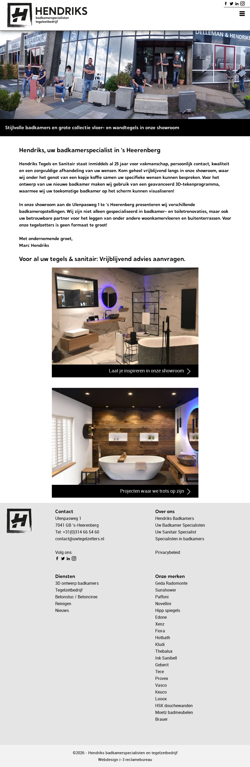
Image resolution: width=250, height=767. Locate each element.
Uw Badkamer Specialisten (180, 525)
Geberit (162, 665)
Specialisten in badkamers (179, 539)
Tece (159, 671)
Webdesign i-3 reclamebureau (125, 759)
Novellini (163, 603)
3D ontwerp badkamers (77, 583)
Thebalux (164, 651)
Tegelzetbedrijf (68, 590)
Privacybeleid (167, 552)
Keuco (161, 692)
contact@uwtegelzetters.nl (79, 539)
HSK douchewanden (174, 705)
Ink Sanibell (166, 658)
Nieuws (62, 610)
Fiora (160, 631)
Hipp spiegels (167, 610)
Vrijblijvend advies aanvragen (141, 259)
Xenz (159, 624)
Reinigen (63, 603)
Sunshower (165, 590)
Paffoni (162, 597)
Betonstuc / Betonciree (76, 597)
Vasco (161, 685)
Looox (161, 699)
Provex (161, 678)
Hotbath (162, 637)
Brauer (161, 719)
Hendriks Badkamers (174, 518)
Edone (161, 617)
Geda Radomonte (171, 583)
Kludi (160, 644)
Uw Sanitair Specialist (175, 532)
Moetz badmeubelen (174, 712)
